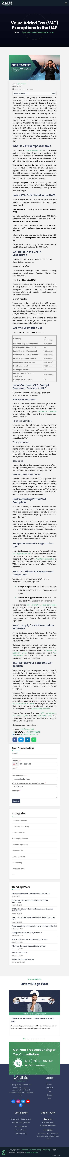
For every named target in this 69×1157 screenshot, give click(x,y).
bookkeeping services (40, 709)
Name (15, 753)
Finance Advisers (18, 869)
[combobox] (15, 764)
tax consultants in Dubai (23, 703)
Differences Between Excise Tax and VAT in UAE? (32, 1020)
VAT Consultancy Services (21, 1123)
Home (17, 32)
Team (49, 1099)
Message (16, 791)
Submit (16, 801)
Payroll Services (21, 1130)
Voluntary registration (45, 559)
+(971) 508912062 (33, 732)
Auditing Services (18, 832)
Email (14, 768)
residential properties (47, 411)
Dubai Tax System (18, 857)
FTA (13, 875)
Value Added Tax (34, 150)
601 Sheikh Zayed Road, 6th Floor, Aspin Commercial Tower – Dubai (48, 1136)
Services (49, 1084)
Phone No (16, 761)
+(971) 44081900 (27, 729)
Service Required (19, 776)
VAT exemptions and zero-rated (41, 605)
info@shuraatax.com (30, 734)
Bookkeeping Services (20, 838)
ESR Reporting (17, 863)
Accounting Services (19, 820)
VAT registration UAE (21, 553)
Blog (49, 1091)
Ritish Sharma (21, 84)
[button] (54, 93)
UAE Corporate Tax (21, 1126)
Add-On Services (21, 1133)
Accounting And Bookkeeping (21, 1119)
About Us (49, 1088)
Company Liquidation (20, 844)
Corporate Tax (17, 851)
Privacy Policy (55, 1155)
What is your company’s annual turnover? (29, 783)
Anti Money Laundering (20, 826)
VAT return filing (45, 715)
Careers (49, 1095)
